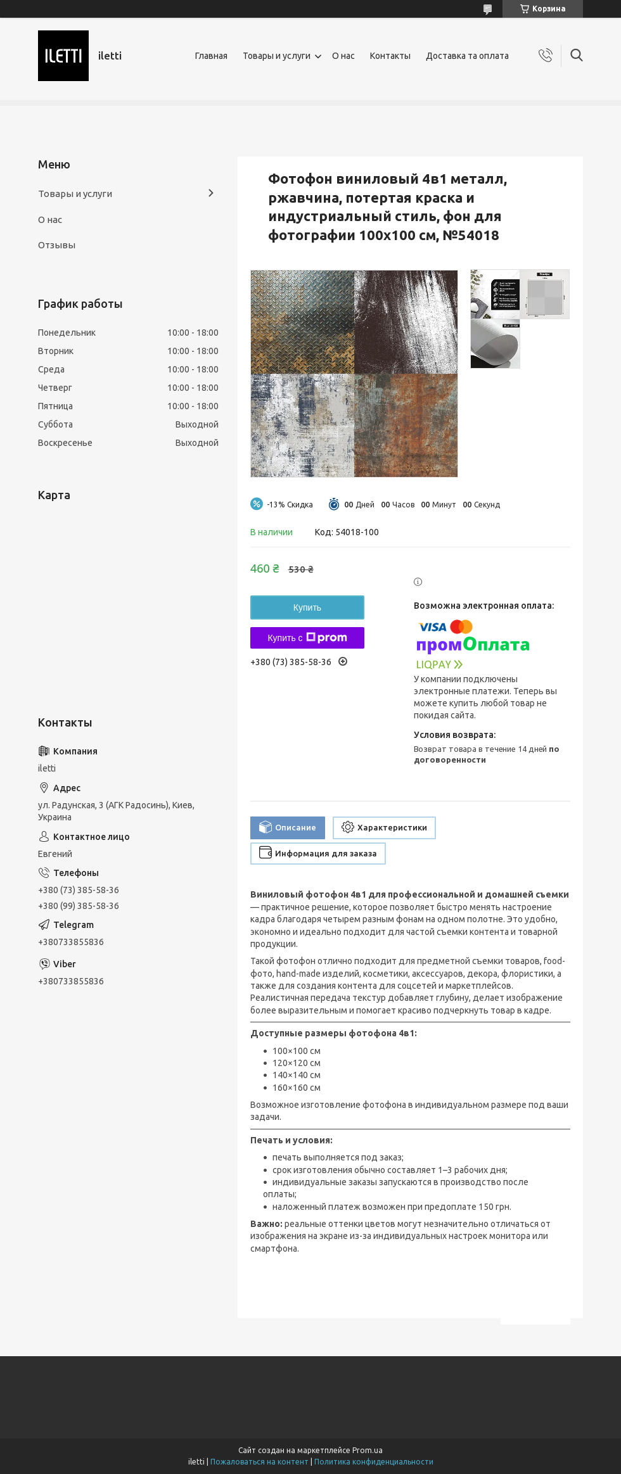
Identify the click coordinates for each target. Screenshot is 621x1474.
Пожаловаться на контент (259, 1462)
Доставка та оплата (467, 56)
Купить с (307, 638)
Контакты (390, 56)
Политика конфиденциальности (373, 1462)
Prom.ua (367, 1450)
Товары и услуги (276, 56)
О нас (343, 56)
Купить (307, 607)
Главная (211, 56)
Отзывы (56, 244)
